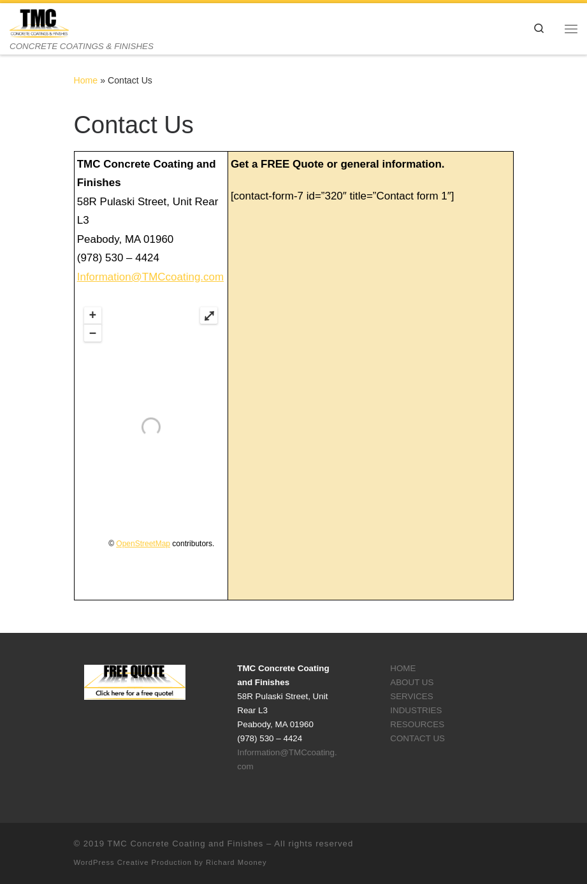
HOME (403, 668)
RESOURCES (417, 724)
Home (86, 80)
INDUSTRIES (416, 710)
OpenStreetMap (143, 543)
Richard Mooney (236, 862)
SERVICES (411, 696)
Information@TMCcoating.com (150, 277)
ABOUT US (411, 682)
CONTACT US (417, 738)
